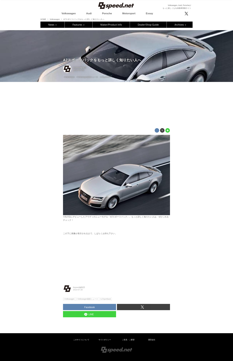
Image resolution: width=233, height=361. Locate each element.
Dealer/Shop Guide (148, 24)
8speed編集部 (79, 67)
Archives (180, 24)
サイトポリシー (105, 340)
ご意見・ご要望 (128, 340)
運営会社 (151, 340)
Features (79, 24)
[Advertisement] (116, 105)
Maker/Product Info (111, 24)
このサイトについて (81, 340)
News (52, 24)
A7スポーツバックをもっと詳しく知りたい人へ (102, 60)
